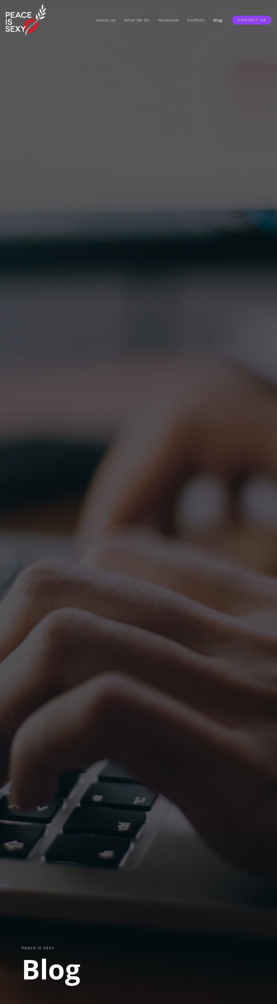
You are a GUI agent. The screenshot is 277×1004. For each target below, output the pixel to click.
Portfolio (196, 20)
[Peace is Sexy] (25, 19)
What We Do (136, 20)
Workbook (168, 20)
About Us (106, 20)
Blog (217, 20)
